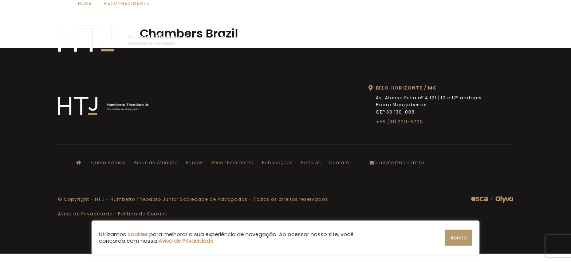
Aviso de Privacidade (85, 214)
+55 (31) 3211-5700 (399, 122)
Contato (483, 37)
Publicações (422, 37)
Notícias (456, 37)
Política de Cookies (142, 214)
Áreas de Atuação (300, 37)
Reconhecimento (377, 37)
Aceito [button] (458, 237)
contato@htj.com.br (399, 162)
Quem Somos (252, 37)
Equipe (339, 37)
